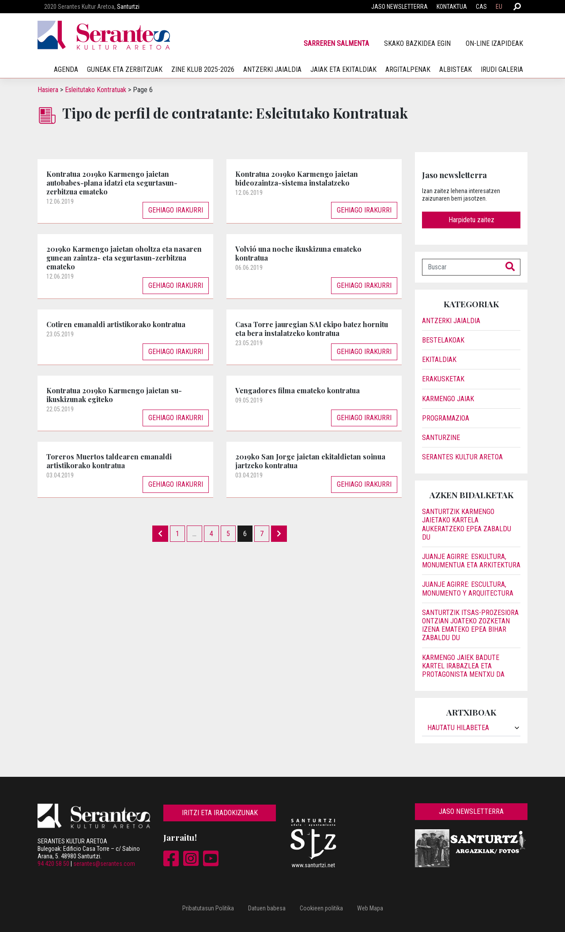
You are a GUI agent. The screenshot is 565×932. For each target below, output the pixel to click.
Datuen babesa (267, 908)
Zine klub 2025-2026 (202, 69)
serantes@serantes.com (104, 863)
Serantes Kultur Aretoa (462, 457)
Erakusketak (443, 379)
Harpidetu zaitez (471, 220)
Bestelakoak (443, 340)
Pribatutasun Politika (208, 908)
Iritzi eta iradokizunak (220, 813)
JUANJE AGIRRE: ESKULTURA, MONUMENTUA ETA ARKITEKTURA (471, 560)
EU (499, 6)
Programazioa (445, 418)
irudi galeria (502, 69)
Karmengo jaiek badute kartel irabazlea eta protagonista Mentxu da (463, 665)
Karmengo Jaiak (448, 399)
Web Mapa (370, 908)
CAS (481, 6)
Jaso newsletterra (399, 6)
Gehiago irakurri (175, 210)
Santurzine (441, 437)
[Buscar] (461, 267)
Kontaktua (452, 6)
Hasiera (48, 90)
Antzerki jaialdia (272, 69)
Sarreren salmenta (336, 43)
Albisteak (455, 69)
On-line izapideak (494, 43)
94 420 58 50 (53, 863)
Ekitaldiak (439, 359)
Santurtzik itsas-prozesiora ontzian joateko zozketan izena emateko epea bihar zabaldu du (470, 625)
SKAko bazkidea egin (417, 43)
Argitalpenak (407, 69)
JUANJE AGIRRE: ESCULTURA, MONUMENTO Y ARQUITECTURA (467, 588)
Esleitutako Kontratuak (95, 90)
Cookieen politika (321, 908)
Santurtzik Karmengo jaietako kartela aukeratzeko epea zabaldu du (466, 524)
